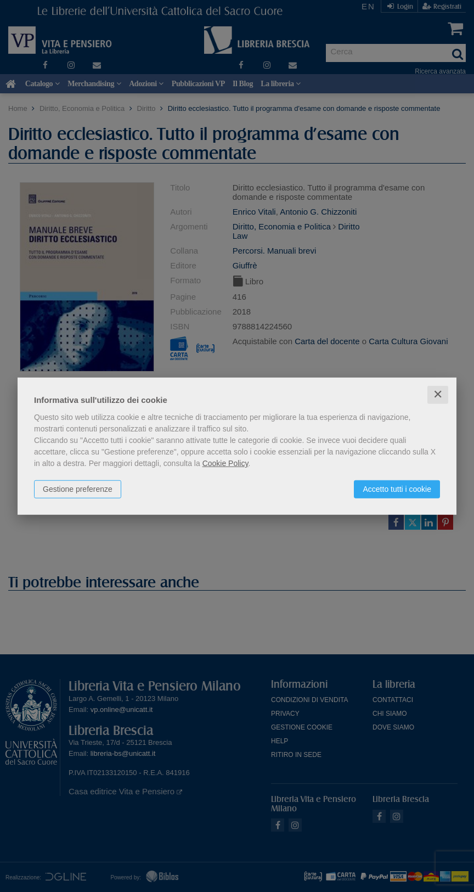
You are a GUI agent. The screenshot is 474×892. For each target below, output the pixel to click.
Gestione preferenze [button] (77, 489)
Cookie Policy (225, 463)
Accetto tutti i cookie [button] (397, 489)
